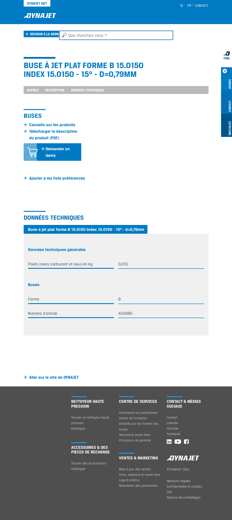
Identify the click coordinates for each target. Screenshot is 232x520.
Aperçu (33, 90)
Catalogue (78, 428)
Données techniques (87, 90)
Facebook (173, 434)
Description (54, 90)
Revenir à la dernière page (51, 34)
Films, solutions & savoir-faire (139, 474)
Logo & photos (129, 480)
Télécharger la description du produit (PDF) (53, 134)
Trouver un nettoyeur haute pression (90, 420)
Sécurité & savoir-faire (134, 435)
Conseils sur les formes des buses (138, 426)
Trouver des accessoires (88, 463)
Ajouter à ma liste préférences (57, 178)
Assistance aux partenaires (138, 412)
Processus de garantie (135, 440)
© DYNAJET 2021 (178, 469)
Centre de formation (133, 418)
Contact (201, 5)
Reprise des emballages (184, 497)
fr (189, 5)
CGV (169, 492)
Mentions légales (179, 481)
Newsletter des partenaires (138, 485)
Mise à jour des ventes (135, 469)
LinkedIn (172, 423)
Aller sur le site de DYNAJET (54, 377)
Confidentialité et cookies (184, 486)
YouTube (172, 428)
